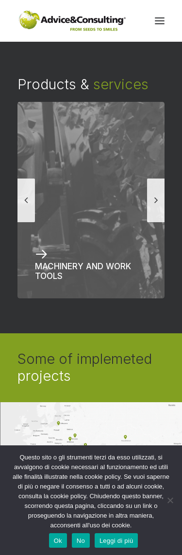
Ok (58, 540)
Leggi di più (116, 540)
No (81, 540)
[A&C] (72, 21)
